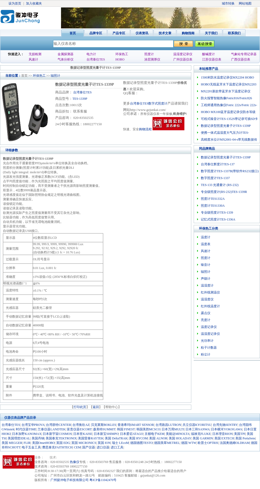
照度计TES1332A (213, 199)
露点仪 (205, 313)
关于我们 (211, 33)
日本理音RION (222, 434)
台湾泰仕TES (95, 59)
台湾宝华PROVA (33, 425)
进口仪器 (103, 447)
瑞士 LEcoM (120, 443)
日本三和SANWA (197, 429)
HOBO (119, 59)
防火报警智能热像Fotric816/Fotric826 (226, 98)
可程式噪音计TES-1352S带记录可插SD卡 (229, 119)
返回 (96, 407)
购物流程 (145, 129)
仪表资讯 (142, 33)
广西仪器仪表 (240, 59)
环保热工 (121, 54)
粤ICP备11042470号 (102, 480)
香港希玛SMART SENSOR (136, 425)
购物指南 (188, 33)
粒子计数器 (209, 347)
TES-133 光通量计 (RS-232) (220, 185)
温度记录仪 (209, 327)
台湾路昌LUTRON (168, 425)
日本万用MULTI (173, 429)
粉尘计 (205, 354)
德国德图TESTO (141, 443)
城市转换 (228, 3)
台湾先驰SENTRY (225, 425)
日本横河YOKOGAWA (226, 429)
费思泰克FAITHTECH (57, 447)
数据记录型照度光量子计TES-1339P (226, 126)
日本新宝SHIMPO (106, 434)
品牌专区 (95, 33)
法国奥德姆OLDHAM (235, 443)
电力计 (91, 54)
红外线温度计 (210, 306)
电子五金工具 (31, 447)
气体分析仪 (65, 59)
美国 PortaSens (245, 438)
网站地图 (245, 3)
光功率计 (207, 341)
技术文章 (165, 33)
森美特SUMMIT (104, 429)
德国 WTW (188, 443)
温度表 (205, 244)
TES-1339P (79, 99)
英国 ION (104, 443)
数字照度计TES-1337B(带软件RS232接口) (230, 171)
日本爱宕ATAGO (131, 434)
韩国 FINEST (126, 429)
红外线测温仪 (210, 292)
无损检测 (35, 54)
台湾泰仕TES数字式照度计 (148, 103)
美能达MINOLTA (177, 434)
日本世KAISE (82, 434)
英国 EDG (63, 443)
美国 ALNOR (158, 438)
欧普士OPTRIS (208, 443)
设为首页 (14, 3)
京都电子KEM (154, 434)
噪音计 (205, 265)
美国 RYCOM (138, 438)
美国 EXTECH (224, 438)
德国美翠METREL (167, 443)
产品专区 (118, 33)
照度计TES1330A (213, 205)
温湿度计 (207, 285)
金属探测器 (65, 54)
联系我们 (234, 33)
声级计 (205, 278)
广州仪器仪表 (182, 59)
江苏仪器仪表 (211, 59)
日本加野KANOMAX (26, 434)
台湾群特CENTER (58, 425)
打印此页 (79, 407)
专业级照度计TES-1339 (217, 212)
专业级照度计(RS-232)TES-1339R (224, 192)
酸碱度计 (208, 54)
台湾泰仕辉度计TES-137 (218, 164)
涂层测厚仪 (152, 59)
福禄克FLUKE (201, 434)
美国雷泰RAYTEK (90, 438)
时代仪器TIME (26, 429)
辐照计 (55, 75)
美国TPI (239, 434)
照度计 (149, 54)
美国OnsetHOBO (43, 443)
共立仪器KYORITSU (197, 425)
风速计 (33, 59)
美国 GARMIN (203, 438)
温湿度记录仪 (182, 54)
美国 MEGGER (12, 443)
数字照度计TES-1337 (215, 178)
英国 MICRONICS (83, 443)
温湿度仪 (207, 299)
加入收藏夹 (34, 3)
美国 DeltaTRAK (116, 438)
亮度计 (205, 320)
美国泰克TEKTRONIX (61, 438)
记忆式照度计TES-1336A (218, 219)
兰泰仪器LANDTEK (52, 429)
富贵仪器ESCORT (79, 429)
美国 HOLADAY (180, 438)
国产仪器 (88, 447)
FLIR (27, 443)
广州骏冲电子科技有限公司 (69, 480)
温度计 (205, 237)
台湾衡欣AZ (80, 425)
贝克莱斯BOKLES (103, 425)
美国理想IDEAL (19, 438)
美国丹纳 (38, 438)
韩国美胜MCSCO (148, 429)
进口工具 (117, 447)
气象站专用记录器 (244, 54)
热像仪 (74, 462)
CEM (77, 447)
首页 (73, 33)
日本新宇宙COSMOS (57, 434)
